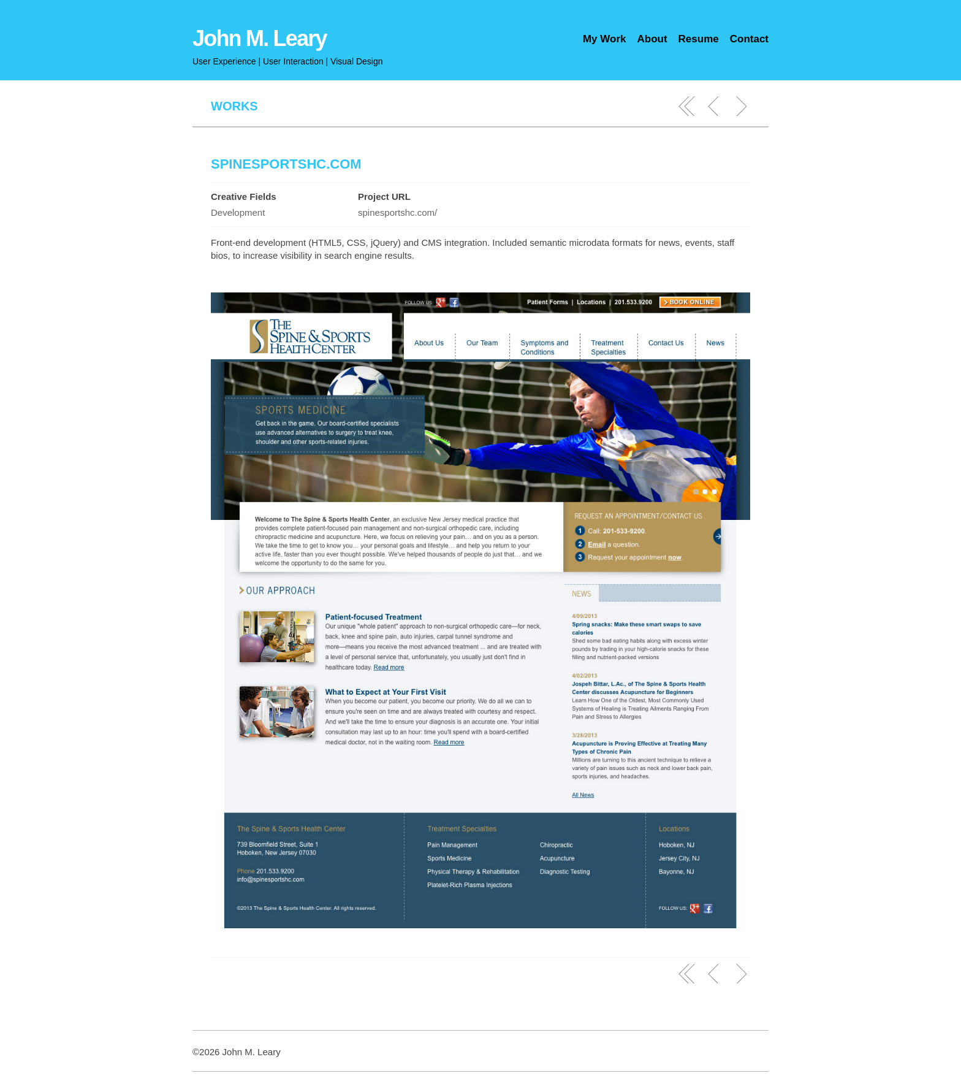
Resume (698, 39)
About (652, 39)
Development (238, 212)
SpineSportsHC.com (286, 164)
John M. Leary (259, 38)
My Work (604, 39)
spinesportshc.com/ (397, 212)
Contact (749, 39)
